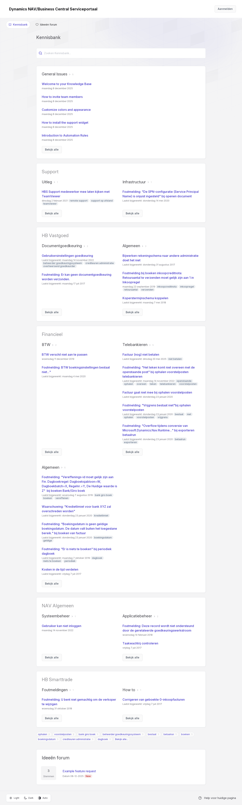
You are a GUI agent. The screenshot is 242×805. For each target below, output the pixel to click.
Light (14, 798)
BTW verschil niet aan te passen (64, 354)
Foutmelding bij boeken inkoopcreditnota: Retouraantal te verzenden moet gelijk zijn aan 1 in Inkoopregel (158, 277)
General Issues (54, 74)
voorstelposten (62, 734)
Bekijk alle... (121, 739)
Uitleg (47, 182)
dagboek (103, 739)
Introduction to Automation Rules (65, 135)
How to (129, 690)
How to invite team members (62, 97)
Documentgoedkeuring (62, 246)
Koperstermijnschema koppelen (145, 298)
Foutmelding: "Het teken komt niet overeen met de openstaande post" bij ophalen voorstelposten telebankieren (159, 371)
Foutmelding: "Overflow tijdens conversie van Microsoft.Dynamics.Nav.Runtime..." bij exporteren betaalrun (158, 430)
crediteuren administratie (77, 739)
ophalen (42, 734)
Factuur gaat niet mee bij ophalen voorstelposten (157, 392)
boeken (185, 734)
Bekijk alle (52, 149)
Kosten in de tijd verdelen (60, 569)
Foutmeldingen (55, 690)
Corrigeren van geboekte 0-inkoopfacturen (154, 699)
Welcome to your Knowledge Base (67, 84)
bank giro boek (87, 734)
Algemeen (131, 246)
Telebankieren (135, 344)
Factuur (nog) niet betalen (141, 354)
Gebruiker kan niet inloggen (61, 626)
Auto (43, 798)
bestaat (152, 734)
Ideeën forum (56, 757)
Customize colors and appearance (66, 110)
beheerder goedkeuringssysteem (122, 734)
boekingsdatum (47, 739)
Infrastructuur (134, 182)
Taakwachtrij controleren (140, 643)
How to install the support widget (65, 122)
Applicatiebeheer (137, 616)
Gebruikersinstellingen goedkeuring (67, 256)
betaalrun (169, 734)
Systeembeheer (56, 616)
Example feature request (79, 771)
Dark (28, 798)
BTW (46, 344)
